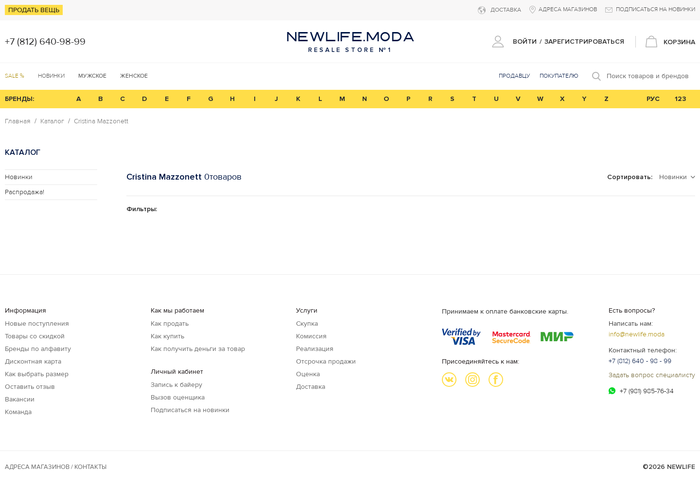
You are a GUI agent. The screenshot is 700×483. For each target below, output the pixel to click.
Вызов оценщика (178, 397)
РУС (653, 99)
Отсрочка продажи (326, 361)
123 (680, 99)
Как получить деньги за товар (198, 349)
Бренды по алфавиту (38, 349)
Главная (18, 121)
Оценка (308, 374)
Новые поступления (37, 323)
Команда (18, 412)
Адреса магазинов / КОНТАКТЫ (55, 467)
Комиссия (311, 336)
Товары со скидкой (35, 336)
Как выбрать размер (37, 374)
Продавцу (514, 76)
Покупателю (559, 76)
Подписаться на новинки (190, 410)
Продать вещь (33, 10)
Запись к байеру (176, 385)
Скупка (307, 323)
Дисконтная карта (33, 361)
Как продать (170, 323)
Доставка (310, 387)
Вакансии (20, 399)
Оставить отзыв (30, 387)
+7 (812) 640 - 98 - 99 (640, 361)
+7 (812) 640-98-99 (45, 42)
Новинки (51, 76)
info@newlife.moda (637, 334)
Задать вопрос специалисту (652, 375)
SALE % (14, 76)
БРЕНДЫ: (19, 99)
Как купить (167, 336)
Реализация (314, 349)
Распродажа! (24, 192)
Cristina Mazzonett (101, 121)
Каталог (52, 121)
